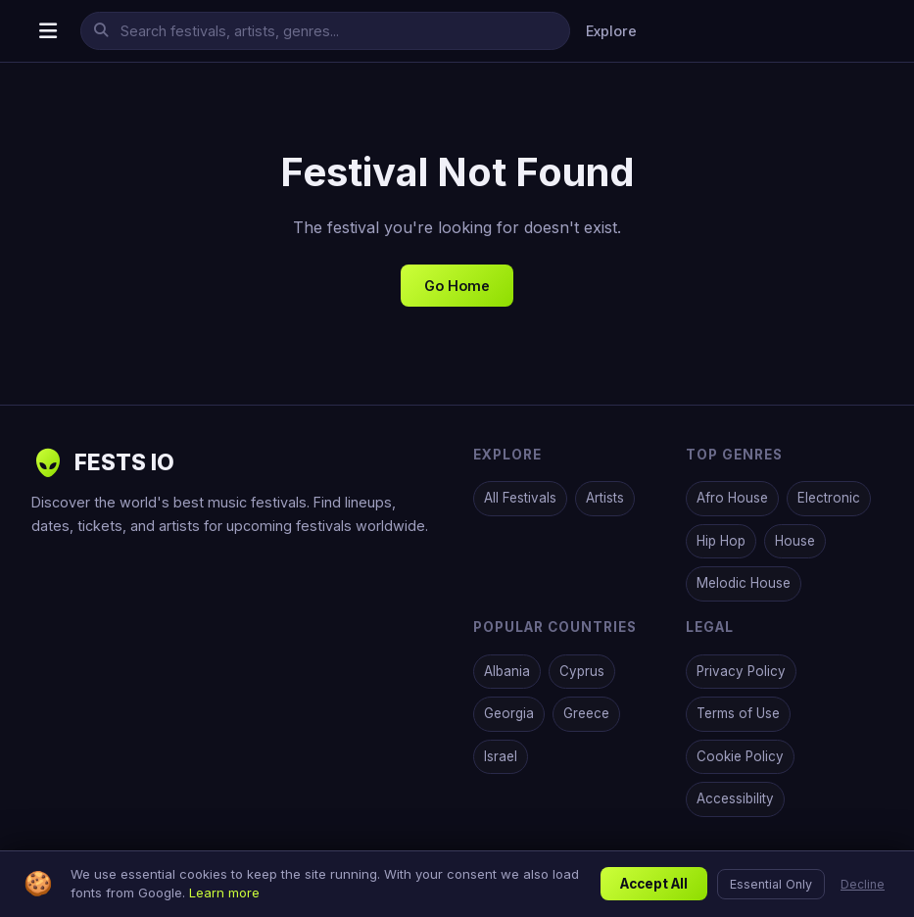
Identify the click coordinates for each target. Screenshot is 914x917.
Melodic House (744, 583)
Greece (586, 713)
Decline (863, 884)
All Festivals (520, 498)
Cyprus (581, 671)
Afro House (732, 498)
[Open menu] (48, 31)
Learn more (224, 892)
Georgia (509, 713)
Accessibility (735, 798)
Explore (611, 31)
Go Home (457, 285)
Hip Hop (721, 541)
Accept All (654, 884)
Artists (605, 498)
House (795, 541)
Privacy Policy (741, 671)
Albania (507, 671)
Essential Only (771, 884)
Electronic (828, 498)
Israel (500, 756)
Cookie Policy (740, 756)
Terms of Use (738, 713)
